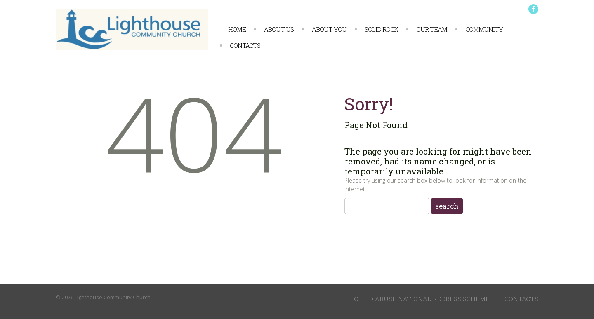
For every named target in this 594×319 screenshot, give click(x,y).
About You (329, 29)
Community (484, 29)
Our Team (431, 29)
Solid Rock (381, 29)
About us (279, 29)
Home (237, 29)
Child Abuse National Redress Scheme (422, 299)
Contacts (245, 45)
